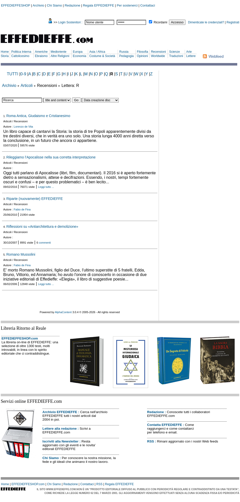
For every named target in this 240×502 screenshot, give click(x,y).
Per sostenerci (127, 5)
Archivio (38, 5)
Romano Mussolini (20, 254)
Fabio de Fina (22, 209)
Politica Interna (21, 51)
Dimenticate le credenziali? (206, 22)
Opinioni (142, 56)
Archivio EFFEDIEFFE (59, 412)
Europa (78, 51)
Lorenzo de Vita (23, 126)
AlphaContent (63, 312)
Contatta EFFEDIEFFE (164, 425)
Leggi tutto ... (46, 186)
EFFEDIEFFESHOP (15, 5)
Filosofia (142, 51)
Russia (124, 51)
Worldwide (158, 56)
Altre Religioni (60, 56)
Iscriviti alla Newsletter (60, 441)
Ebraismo (41, 56)
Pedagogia (126, 56)
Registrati (232, 22)
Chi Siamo (54, 5)
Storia (5, 56)
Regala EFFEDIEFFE (98, 5)
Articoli (27, 85)
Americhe (41, 51)
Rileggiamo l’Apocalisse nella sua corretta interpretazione (51, 157)
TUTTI (12, 74)
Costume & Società (102, 56)
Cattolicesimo (20, 56)
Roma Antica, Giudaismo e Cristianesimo (38, 116)
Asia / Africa (97, 51)
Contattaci (147, 5)
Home (5, 51)
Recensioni (158, 51)
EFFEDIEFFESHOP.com (20, 338)
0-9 (23, 74)
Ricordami (160, 22)
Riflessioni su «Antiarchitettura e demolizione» (42, 227)
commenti (45, 242)
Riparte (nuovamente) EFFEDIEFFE (34, 199)
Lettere (191, 56)
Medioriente (59, 51)
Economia (79, 56)
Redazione (72, 5)
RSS (150, 441)
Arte (189, 51)
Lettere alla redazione (59, 428)
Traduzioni (176, 56)
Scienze (174, 51)
